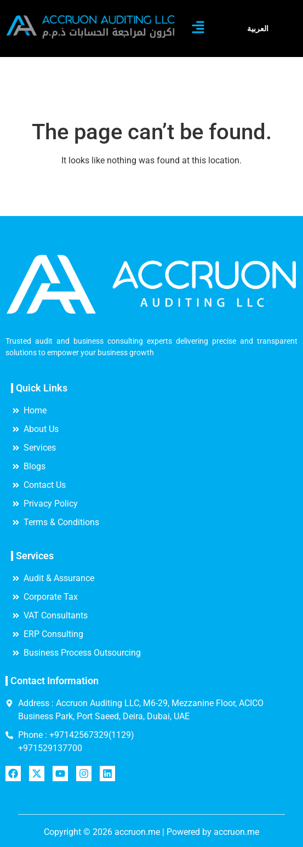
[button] (198, 28)
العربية (257, 28)
